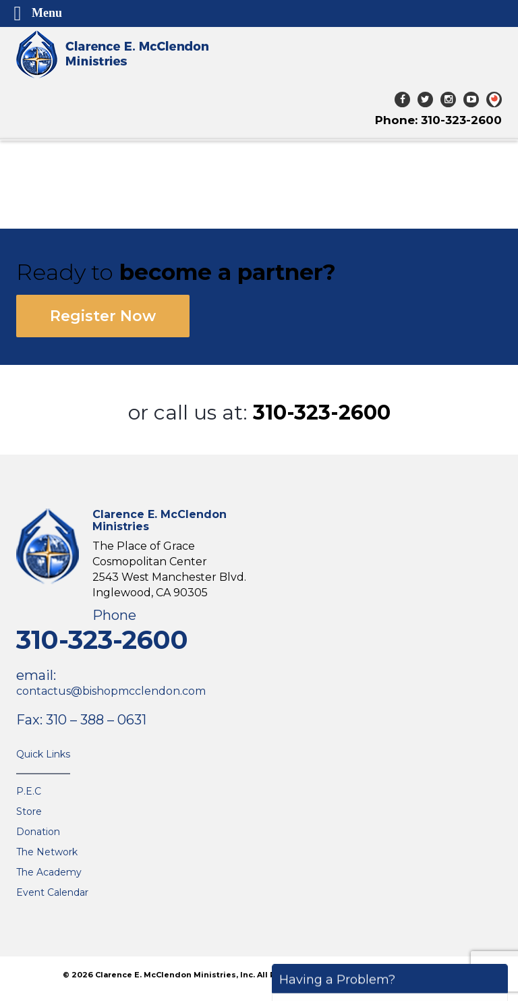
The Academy (49, 872)
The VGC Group (428, 974)
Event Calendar (52, 892)
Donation (38, 832)
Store (29, 811)
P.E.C (28, 791)
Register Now (103, 316)
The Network (47, 852)
